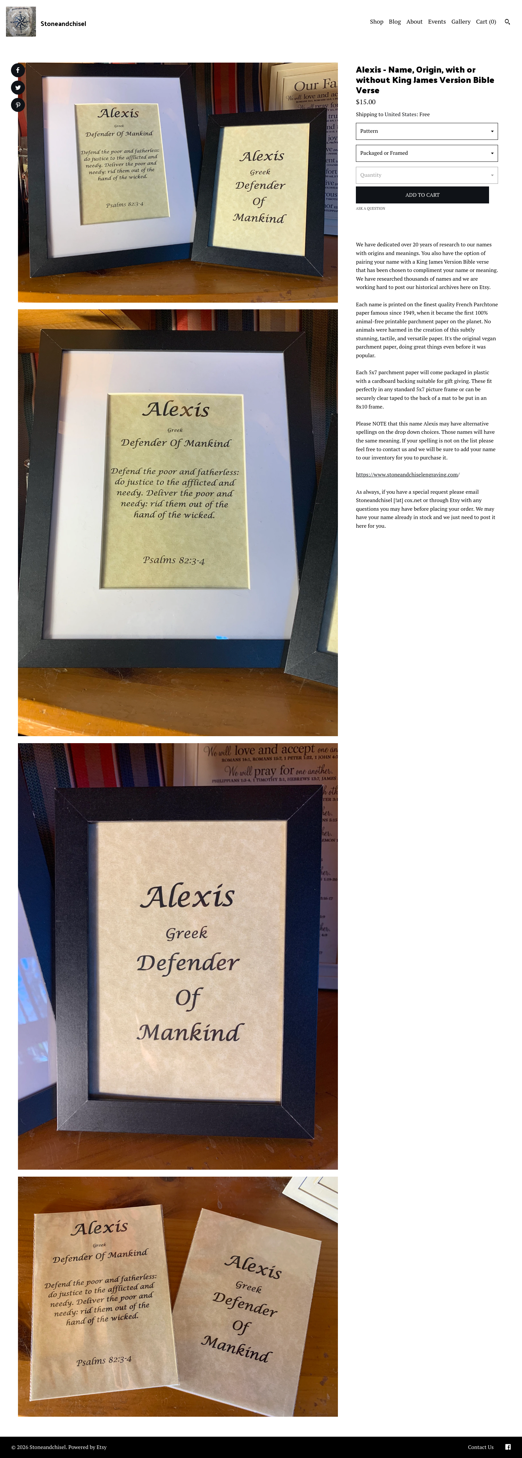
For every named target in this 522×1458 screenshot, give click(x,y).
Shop (377, 21)
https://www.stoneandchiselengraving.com (407, 474)
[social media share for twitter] (18, 88)
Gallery (461, 21)
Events (437, 21)
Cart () (486, 21)
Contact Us (481, 1447)
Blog (395, 21)
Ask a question (370, 208)
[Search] (507, 22)
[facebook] (508, 1447)
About (414, 21)
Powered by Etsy (87, 1447)
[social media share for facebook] (17, 70)
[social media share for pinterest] (18, 106)
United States (400, 114)
